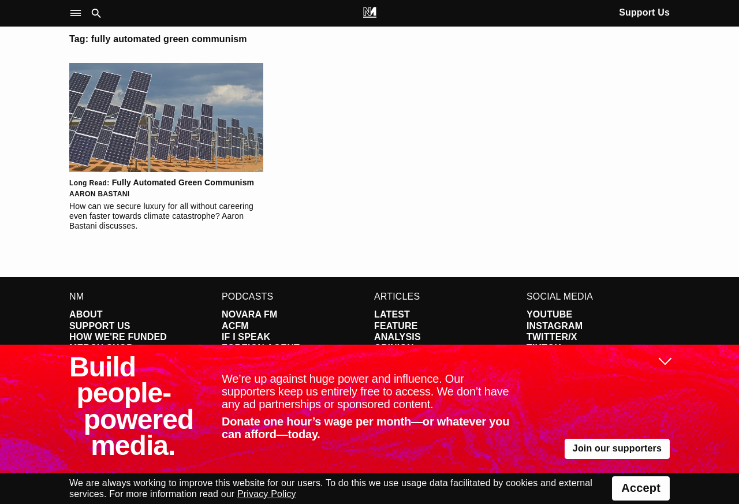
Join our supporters (617, 448)
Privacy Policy (266, 494)
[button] (78, 13)
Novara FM (250, 314)
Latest (392, 314)
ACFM (235, 326)
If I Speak (246, 337)
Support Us (644, 12)
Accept (640, 487)
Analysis (397, 337)
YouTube (549, 314)
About (86, 314)
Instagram (555, 326)
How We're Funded (118, 337)
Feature (396, 326)
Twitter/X (552, 337)
